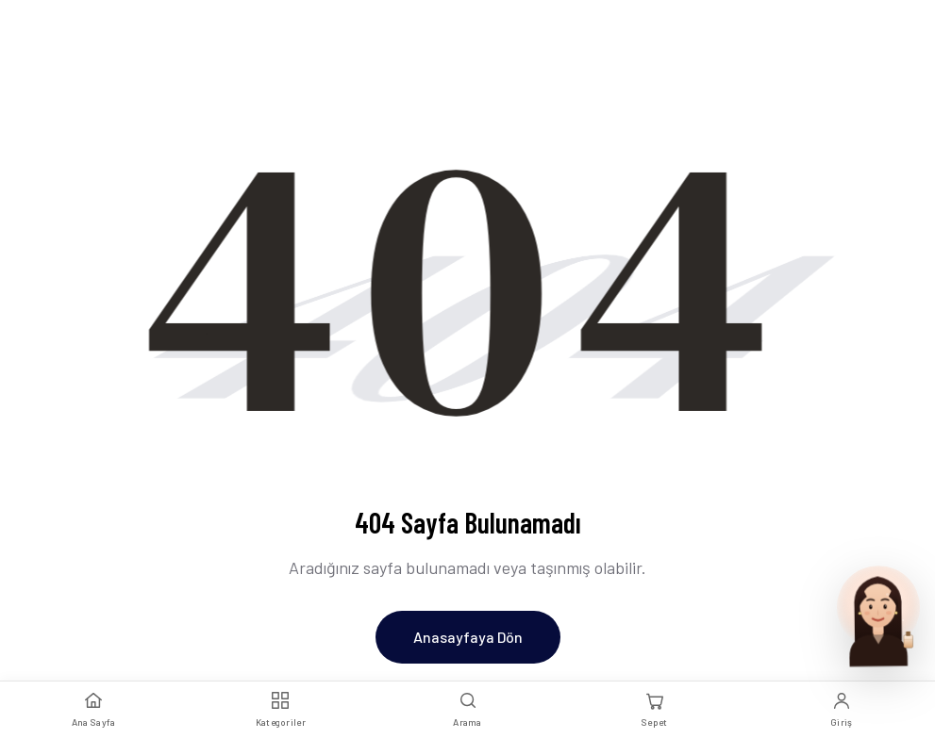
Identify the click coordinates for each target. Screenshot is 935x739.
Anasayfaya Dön (468, 637)
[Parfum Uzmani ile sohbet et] (878, 614)
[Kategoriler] (280, 710)
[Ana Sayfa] (93, 710)
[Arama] (467, 710)
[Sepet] (654, 710)
